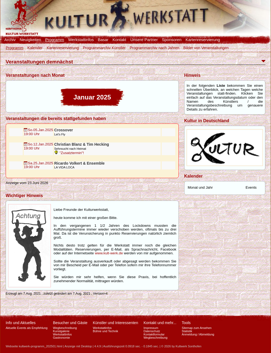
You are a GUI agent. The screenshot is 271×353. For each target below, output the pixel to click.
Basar (103, 40)
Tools (186, 323)
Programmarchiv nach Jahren (154, 48)
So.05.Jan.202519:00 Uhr (38, 132)
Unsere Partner (144, 40)
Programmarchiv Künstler (104, 48)
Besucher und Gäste (70, 323)
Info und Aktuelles (21, 323)
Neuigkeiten (30, 40)
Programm (54, 40)
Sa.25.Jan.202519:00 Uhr (38, 165)
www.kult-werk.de (109, 253)
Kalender (34, 48)
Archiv (10, 40)
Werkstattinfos (81, 40)
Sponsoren (171, 40)
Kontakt (119, 40)
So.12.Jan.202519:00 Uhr (38, 146)
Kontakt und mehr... (160, 323)
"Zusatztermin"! (69, 153)
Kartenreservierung (203, 40)
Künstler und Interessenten (115, 323)
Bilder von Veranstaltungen (206, 48)
